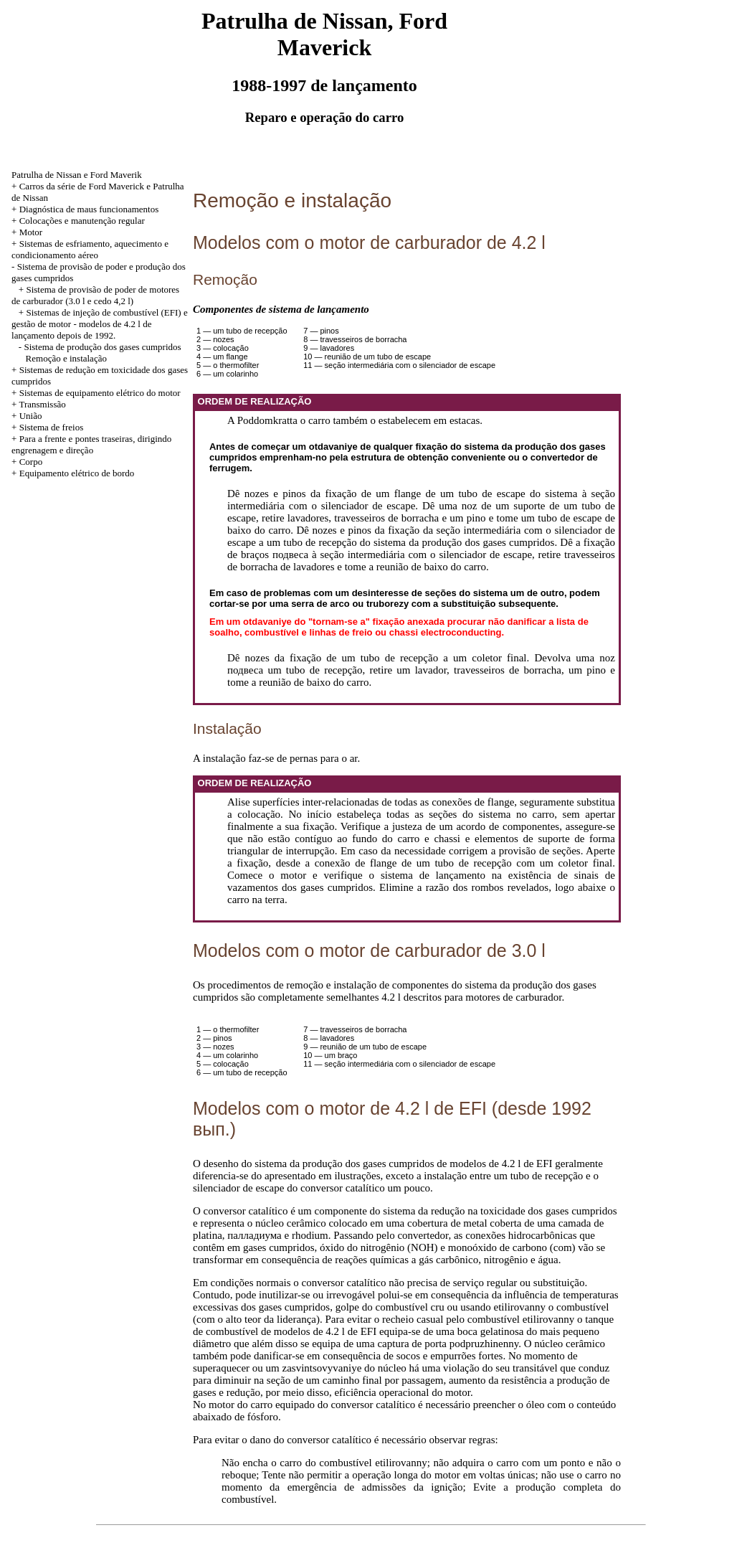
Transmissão (42, 404)
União (30, 415)
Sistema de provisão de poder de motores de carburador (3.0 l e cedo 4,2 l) (95, 295)
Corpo (31, 461)
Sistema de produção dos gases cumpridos (102, 346)
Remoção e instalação (66, 358)
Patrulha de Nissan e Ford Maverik (76, 174)
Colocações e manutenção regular (82, 220)
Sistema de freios (51, 427)
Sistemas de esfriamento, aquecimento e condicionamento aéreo (89, 249)
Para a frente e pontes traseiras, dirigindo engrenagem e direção (91, 444)
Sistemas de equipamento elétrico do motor (100, 392)
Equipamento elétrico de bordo (77, 473)
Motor (31, 232)
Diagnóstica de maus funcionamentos (89, 209)
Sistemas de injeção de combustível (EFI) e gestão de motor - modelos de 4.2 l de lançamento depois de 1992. (99, 324)
